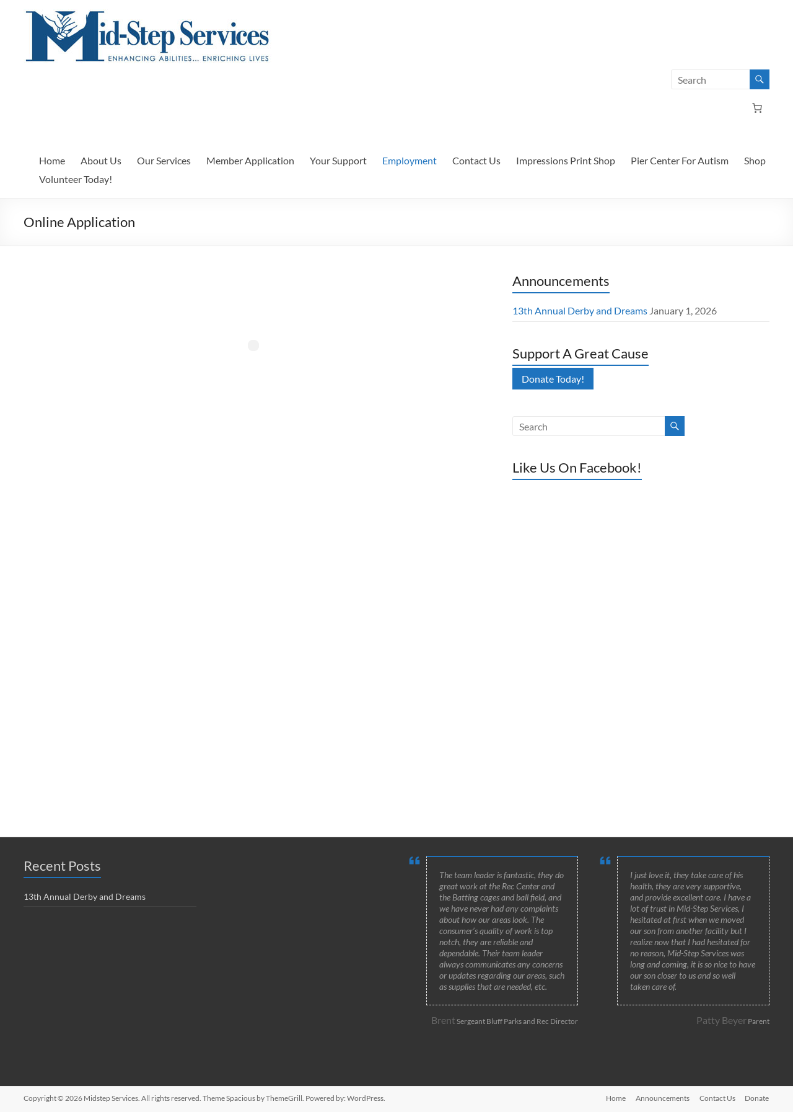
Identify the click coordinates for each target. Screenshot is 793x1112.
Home (52, 160)
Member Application (250, 160)
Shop (755, 160)
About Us (101, 160)
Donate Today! (553, 379)
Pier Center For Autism (680, 160)
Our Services (164, 160)
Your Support (338, 160)
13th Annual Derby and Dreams (579, 310)
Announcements (663, 1098)
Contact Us (476, 160)
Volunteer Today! (75, 179)
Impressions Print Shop (565, 160)
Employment (409, 160)
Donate (757, 1098)
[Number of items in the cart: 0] (757, 108)
